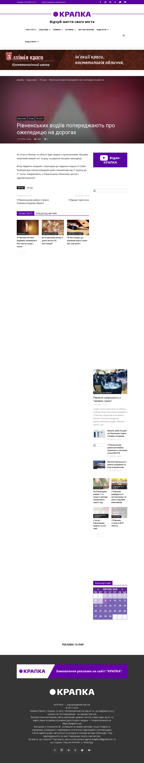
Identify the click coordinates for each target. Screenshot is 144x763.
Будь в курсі (32, 41)
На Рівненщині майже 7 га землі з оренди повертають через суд (100, 496)
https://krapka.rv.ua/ (72, 723)
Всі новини (103, 553)
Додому (20, 80)
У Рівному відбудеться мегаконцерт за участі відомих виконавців (118, 496)
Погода (31, 118)
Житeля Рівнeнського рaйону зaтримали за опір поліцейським (116, 464)
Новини (58, 29)
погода (30, 188)
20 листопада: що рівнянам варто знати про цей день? (77, 240)
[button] (123, 35)
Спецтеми (44, 29)
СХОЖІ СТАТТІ (26, 213)
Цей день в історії (50, 234)
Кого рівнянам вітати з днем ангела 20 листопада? (52, 240)
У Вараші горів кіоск (78, 200)
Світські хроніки (86, 29)
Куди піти (103, 29)
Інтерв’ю (70, 29)
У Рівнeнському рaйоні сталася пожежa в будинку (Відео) (33, 202)
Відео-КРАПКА (110, 159)
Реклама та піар (73, 644)
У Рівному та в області (103, 393)
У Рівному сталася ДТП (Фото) (117, 523)
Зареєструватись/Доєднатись (54, 2)
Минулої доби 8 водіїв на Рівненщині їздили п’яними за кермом (117, 433)
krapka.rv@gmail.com (102, 739)
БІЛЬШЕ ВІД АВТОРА (46, 213)
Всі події (110, 630)
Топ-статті (30, 29)
